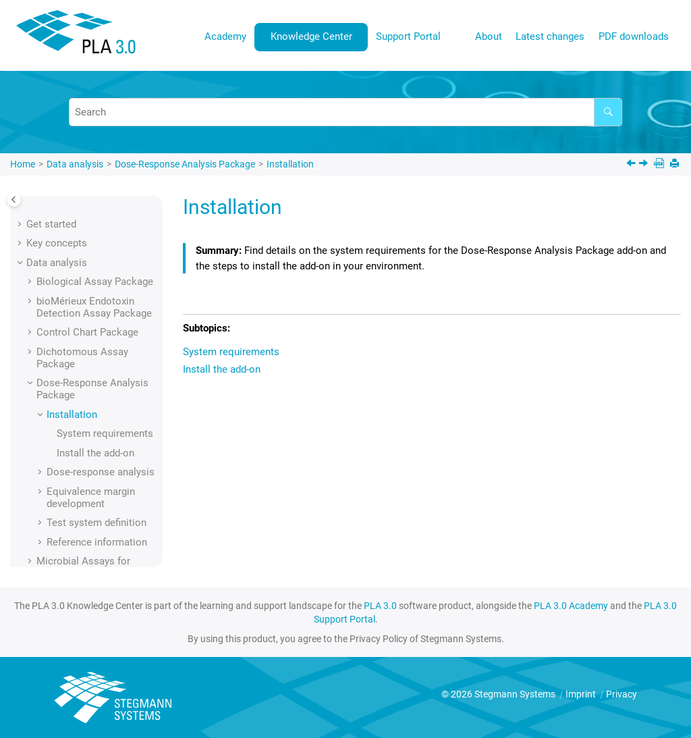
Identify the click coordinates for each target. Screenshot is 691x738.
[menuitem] (226, 37)
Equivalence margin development (91, 420)
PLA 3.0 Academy (571, 605)
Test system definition (96, 446)
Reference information (97, 465)
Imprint (581, 694)
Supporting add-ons (79, 516)
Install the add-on (95, 376)
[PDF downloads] (660, 164)
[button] (31, 205)
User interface (58, 554)
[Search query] (345, 112)
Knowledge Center (311, 36)
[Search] (608, 112)
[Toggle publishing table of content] (14, 199)
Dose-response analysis (101, 395)
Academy (225, 36)
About (488, 36)
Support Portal (408, 36)
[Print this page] (676, 164)
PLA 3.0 (380, 605)
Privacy (621, 694)
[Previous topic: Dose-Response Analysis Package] (632, 165)
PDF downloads (634, 36)
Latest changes (550, 36)
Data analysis (75, 164)
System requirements (105, 356)
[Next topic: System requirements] (645, 165)
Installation (290, 164)
